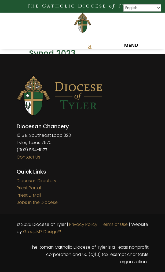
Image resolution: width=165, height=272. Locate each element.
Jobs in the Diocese (37, 202)
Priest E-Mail (29, 195)
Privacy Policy (83, 224)
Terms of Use (114, 224)
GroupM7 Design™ (42, 232)
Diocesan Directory (36, 181)
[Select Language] (142, 8)
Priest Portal (29, 188)
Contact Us (28, 157)
